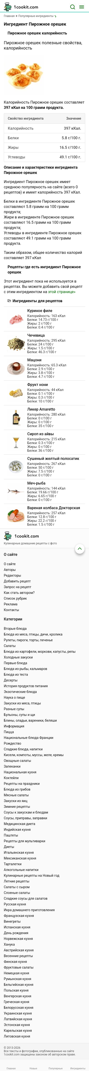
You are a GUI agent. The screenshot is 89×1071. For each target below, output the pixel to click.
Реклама (10, 604)
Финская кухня (15, 962)
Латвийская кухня (18, 1019)
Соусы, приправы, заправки (25, 818)
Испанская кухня (17, 927)
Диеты (9, 847)
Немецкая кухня (16, 973)
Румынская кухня (17, 979)
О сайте (10, 564)
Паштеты (11, 835)
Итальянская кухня (19, 852)
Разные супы (14, 709)
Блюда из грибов (17, 789)
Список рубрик (15, 598)
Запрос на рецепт (17, 587)
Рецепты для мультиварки (24, 841)
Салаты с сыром (17, 887)
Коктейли (11, 778)
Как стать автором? (19, 593)
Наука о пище (14, 697)
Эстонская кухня (17, 1025)
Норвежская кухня (18, 939)
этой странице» (61, 292)
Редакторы (12, 575)
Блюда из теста (16, 674)
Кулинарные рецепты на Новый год (31, 875)
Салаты (10, 646)
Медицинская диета (19, 824)
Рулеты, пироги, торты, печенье (28, 640)
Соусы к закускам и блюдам (26, 812)
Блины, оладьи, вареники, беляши (30, 720)
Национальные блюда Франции (28, 738)
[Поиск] (72, 7)
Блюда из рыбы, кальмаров (25, 669)
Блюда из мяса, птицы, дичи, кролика (33, 634)
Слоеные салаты (17, 893)
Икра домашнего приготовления (29, 910)
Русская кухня (15, 904)
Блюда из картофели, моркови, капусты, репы (39, 651)
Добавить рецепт (17, 581)
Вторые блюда (15, 628)
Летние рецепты (16, 881)
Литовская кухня (17, 1036)
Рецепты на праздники (22, 784)
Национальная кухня (20, 772)
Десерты (11, 680)
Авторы (10, 570)
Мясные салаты (16, 795)
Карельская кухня (18, 1030)
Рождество (12, 743)
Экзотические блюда (20, 692)
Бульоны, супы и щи (19, 715)
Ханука (9, 944)
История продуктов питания (26, 686)
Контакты (11, 610)
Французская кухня (19, 916)
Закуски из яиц (15, 801)
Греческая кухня (16, 1002)
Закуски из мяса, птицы (22, 703)
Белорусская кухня (18, 1008)
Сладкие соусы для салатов (25, 898)
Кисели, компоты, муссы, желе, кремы (34, 755)
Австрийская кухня (19, 950)
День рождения (16, 933)
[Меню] (81, 7)
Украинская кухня (18, 1013)
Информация (14, 726)
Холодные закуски (18, 657)
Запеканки (12, 766)
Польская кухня (16, 990)
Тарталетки (13, 864)
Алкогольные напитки (21, 870)
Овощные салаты (17, 761)
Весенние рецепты (18, 956)
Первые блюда (15, 663)
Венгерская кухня (17, 996)
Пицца (9, 732)
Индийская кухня (17, 829)
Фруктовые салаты (18, 967)
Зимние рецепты (17, 807)
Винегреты (12, 921)
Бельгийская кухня (18, 985)
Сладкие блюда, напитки (23, 749)
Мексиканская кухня (20, 858)
